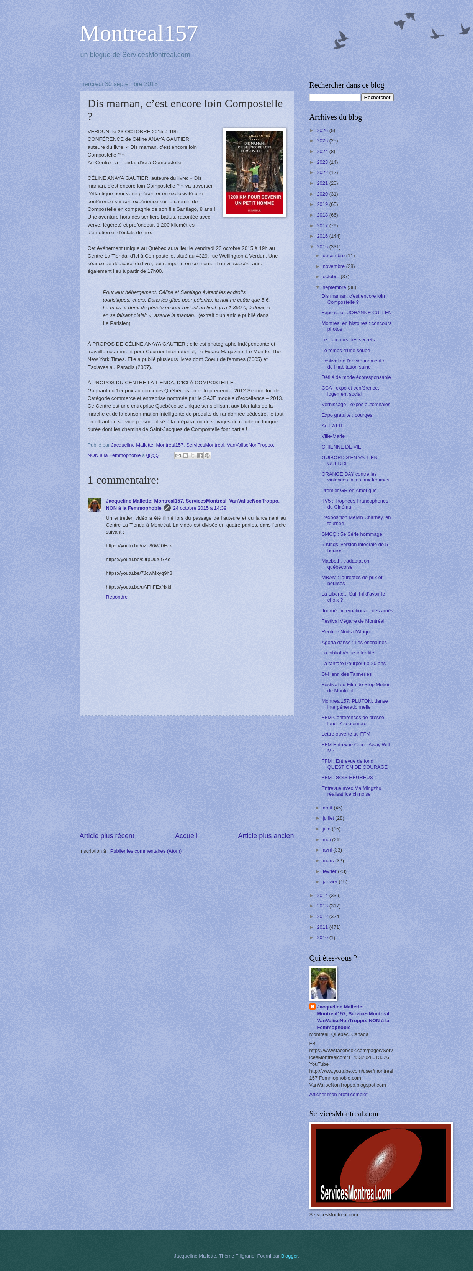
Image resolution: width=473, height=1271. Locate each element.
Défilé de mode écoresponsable (356, 377)
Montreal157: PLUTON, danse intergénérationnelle (355, 704)
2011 (323, 927)
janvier (331, 881)
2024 (323, 151)
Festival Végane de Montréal (353, 621)
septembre (335, 287)
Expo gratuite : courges (347, 415)
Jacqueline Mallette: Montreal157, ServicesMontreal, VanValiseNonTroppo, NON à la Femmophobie (354, 1017)
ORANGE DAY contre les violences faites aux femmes (356, 477)
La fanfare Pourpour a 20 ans (354, 663)
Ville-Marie (333, 436)
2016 (323, 236)
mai (327, 839)
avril (328, 850)
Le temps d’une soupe (346, 350)
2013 (323, 906)
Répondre (117, 597)
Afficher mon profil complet (338, 1094)
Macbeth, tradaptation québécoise (346, 563)
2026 (323, 130)
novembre (334, 266)
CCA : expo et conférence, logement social (350, 390)
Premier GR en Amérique (349, 490)
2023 (323, 162)
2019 (323, 204)
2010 (323, 937)
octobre (332, 276)
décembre (334, 255)
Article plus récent (107, 836)
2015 (323, 247)
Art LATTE (333, 426)
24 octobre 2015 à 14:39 (200, 508)
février (330, 871)
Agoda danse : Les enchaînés (354, 642)
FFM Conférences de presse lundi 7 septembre (353, 720)
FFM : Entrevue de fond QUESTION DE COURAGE (355, 764)
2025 (323, 141)
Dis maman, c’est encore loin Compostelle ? (353, 299)
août (328, 808)
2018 (323, 215)
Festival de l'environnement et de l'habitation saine (354, 363)
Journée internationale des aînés (357, 610)
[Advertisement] (186, 773)
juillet (329, 818)
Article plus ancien (266, 836)
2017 (323, 225)
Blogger (289, 1256)
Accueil (186, 836)
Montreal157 (139, 33)
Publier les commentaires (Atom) (146, 851)
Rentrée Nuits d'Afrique (347, 632)
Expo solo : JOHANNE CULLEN (357, 312)
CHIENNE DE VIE (342, 447)
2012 (323, 916)
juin (327, 829)
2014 (323, 895)
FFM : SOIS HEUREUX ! (349, 777)
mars (329, 860)
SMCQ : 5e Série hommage (352, 534)
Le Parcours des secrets (348, 340)
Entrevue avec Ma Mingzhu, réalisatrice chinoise (352, 791)
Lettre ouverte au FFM (346, 734)
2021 (323, 183)
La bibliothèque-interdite (348, 653)
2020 (323, 194)
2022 (323, 172)
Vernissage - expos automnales (356, 404)
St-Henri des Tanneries (347, 674)
